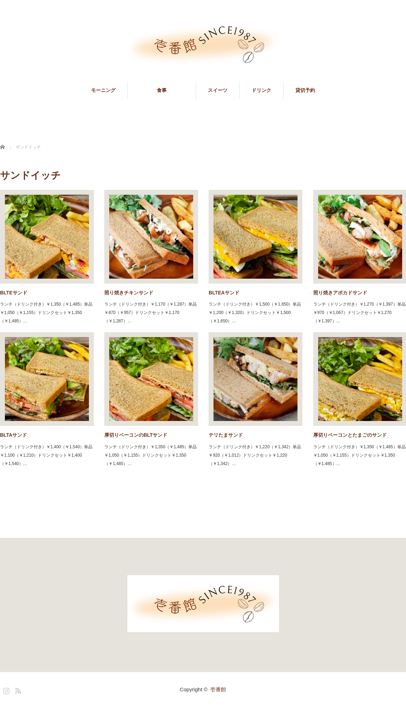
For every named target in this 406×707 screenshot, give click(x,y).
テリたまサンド (226, 435)
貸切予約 (305, 90)
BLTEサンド (13, 292)
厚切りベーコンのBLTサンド (135, 435)
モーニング (103, 90)
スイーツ (217, 90)
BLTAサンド (13, 435)
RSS (17, 689)
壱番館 (218, 689)
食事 (176, 90)
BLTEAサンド (224, 292)
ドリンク (261, 90)
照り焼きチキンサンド (128, 292)
